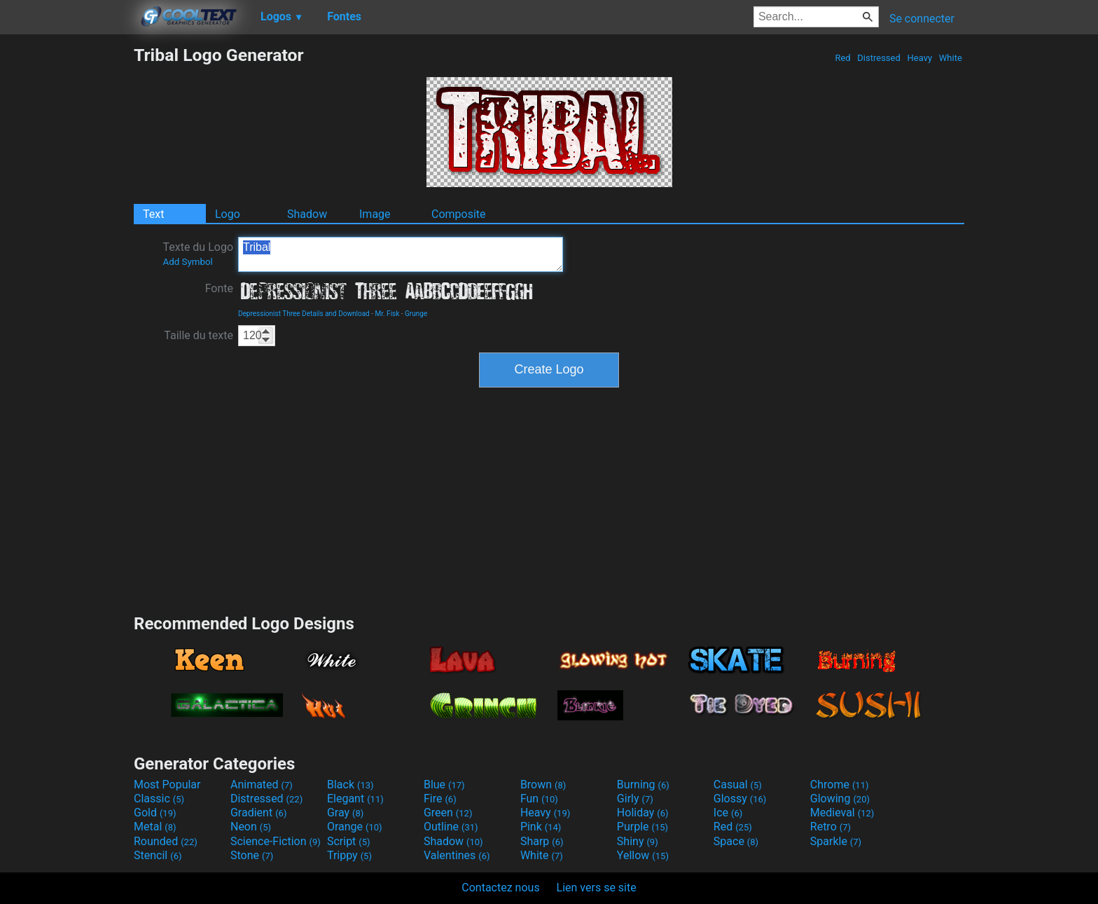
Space (736, 841)
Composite (458, 214)
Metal (155, 826)
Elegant (355, 798)
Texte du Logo (197, 253)
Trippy (349, 855)
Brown (543, 784)
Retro (830, 826)
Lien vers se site (597, 887)
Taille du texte (198, 335)
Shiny (637, 841)
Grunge (416, 313)
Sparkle (835, 841)
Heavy (919, 58)
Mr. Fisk (387, 313)
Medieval (842, 812)
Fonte (219, 288)
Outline (451, 826)
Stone (251, 855)
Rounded (165, 841)
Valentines (457, 855)
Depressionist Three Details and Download (304, 313)
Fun (539, 798)
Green (448, 812)
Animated (261, 784)
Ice (728, 812)
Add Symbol (187, 261)
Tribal (400, 254)
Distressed (879, 58)
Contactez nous (500, 887)
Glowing (840, 798)
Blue (444, 784)
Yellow (643, 855)
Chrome (839, 784)
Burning (643, 784)
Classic (159, 798)
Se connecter (921, 18)
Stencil (157, 855)
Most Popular (167, 784)
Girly (635, 798)
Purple (642, 826)
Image (375, 214)
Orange (354, 826)
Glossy (740, 798)
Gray (345, 812)
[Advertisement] (67, 255)
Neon (250, 826)
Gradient (258, 812)
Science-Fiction (275, 841)
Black (350, 784)
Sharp (542, 841)
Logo (227, 214)
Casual (738, 784)
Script (348, 841)
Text (153, 214)
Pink (541, 826)
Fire (440, 798)
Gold (155, 812)
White (950, 58)
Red (843, 58)
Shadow (307, 214)
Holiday (643, 812)
